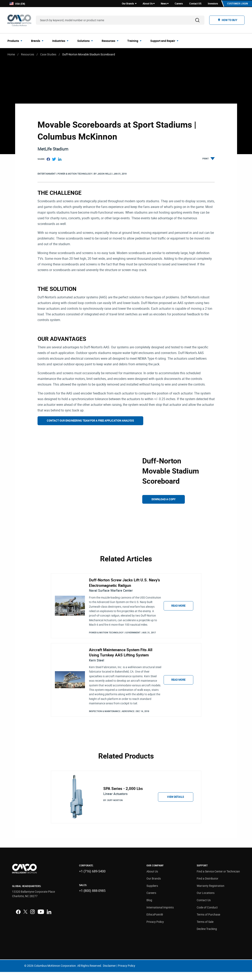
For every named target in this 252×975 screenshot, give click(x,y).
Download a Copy (164, 500)
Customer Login (237, 3)
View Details (175, 800)
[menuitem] (16, 41)
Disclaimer (109, 969)
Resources (27, 55)
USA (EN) (17, 3)
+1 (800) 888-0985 (92, 893)
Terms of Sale (205, 925)
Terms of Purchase (208, 917)
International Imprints (160, 910)
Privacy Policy (155, 925)
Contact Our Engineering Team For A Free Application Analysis (90, 421)
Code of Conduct (207, 910)
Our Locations (205, 896)
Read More (178, 607)
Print (208, 159)
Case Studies (48, 55)
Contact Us (204, 903)
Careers (151, 896)
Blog (149, 903)
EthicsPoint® (154, 917)
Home (11, 55)
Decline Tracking (207, 932)
